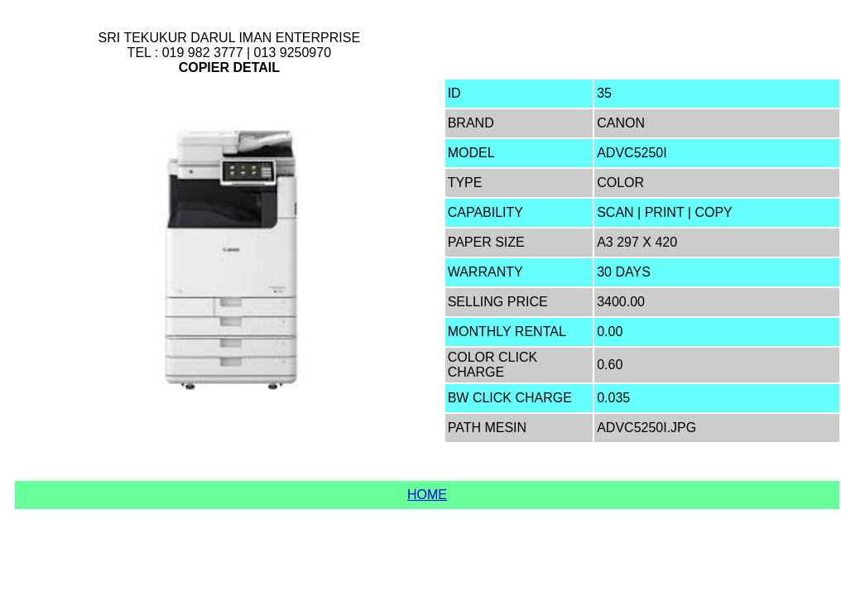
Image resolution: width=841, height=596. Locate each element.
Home (427, 495)
